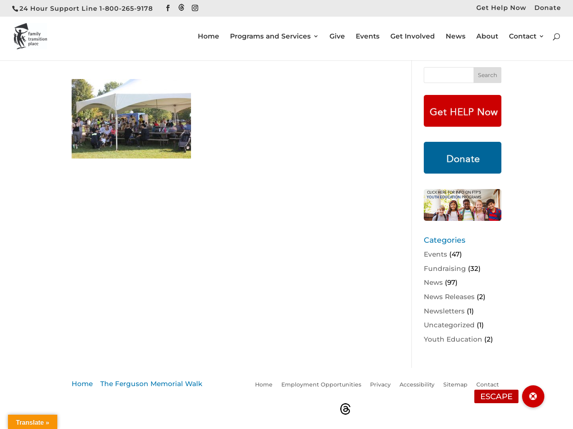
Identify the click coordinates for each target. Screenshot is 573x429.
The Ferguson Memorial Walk (151, 384)
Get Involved (412, 36)
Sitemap (455, 385)
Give (337, 36)
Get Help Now (501, 8)
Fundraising (445, 268)
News (456, 36)
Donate (547, 8)
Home (208, 36)
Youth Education (453, 339)
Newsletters (444, 311)
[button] (533, 396)
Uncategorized (449, 325)
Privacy (380, 385)
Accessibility (417, 385)
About (487, 36)
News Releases (449, 297)
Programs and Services (270, 36)
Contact (522, 36)
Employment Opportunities (321, 385)
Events (368, 36)
